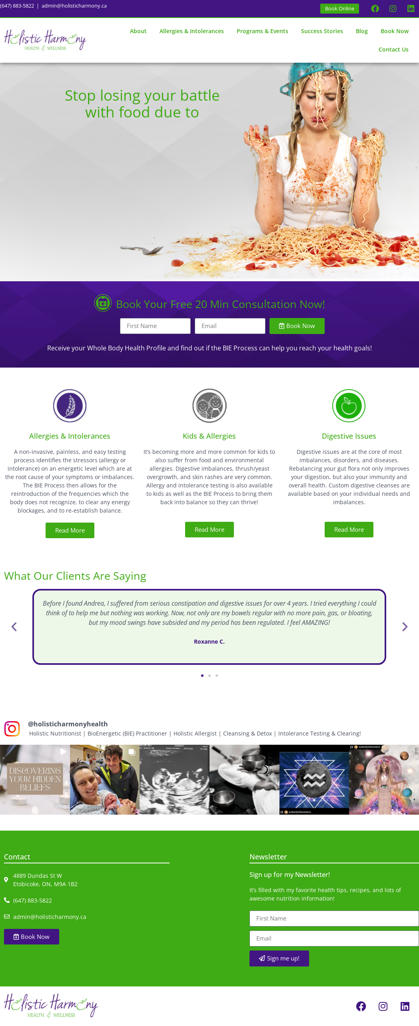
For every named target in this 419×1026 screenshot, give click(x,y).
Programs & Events (262, 31)
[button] (14, 627)
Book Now (395, 31)
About (138, 31)
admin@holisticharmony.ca (74, 5)
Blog (362, 31)
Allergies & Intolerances (192, 31)
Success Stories (322, 31)
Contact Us (394, 49)
